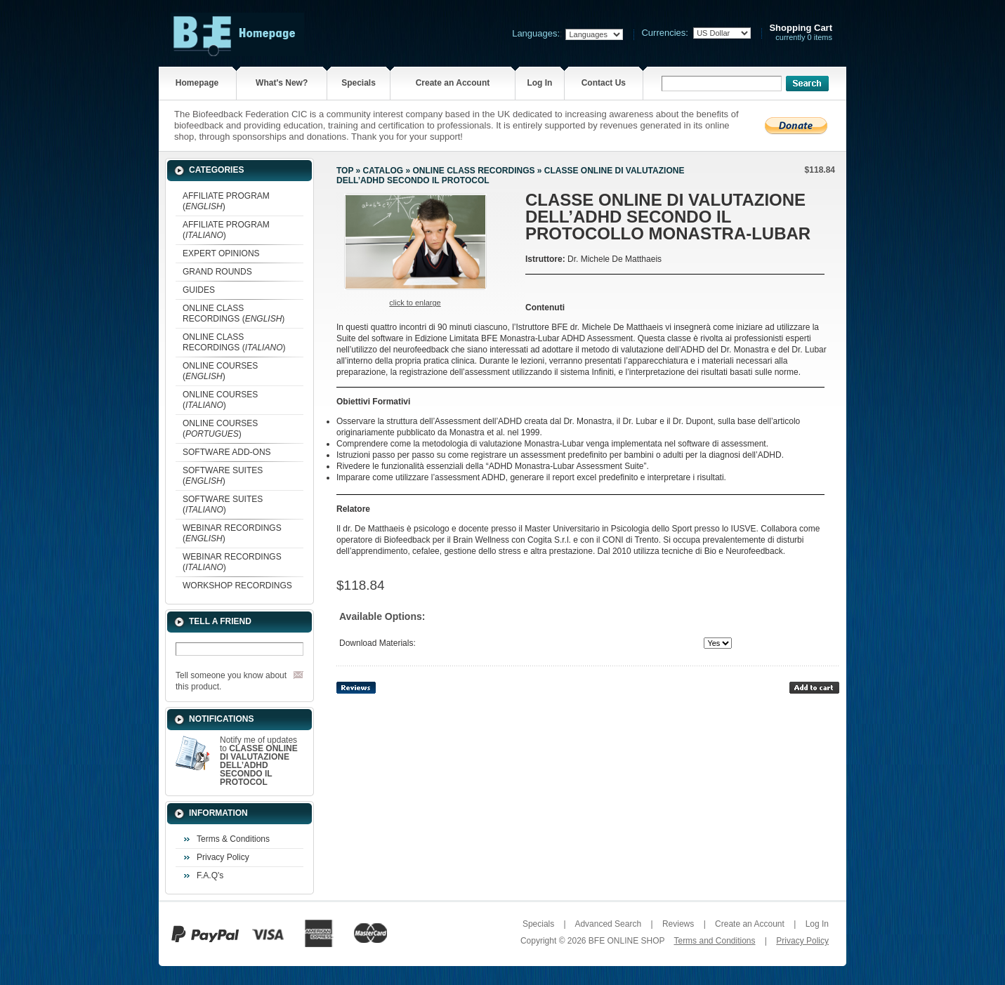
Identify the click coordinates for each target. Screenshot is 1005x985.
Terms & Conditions (233, 839)
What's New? (282, 83)
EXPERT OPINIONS (221, 253)
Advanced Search (607, 924)
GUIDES (199, 290)
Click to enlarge (414, 302)
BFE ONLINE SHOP (626, 941)
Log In (539, 83)
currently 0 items (800, 32)
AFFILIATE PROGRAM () (226, 201)
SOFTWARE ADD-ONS (227, 452)
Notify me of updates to (259, 761)
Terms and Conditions (714, 941)
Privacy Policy (223, 857)
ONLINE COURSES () (220, 371)
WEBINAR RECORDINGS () (232, 533)
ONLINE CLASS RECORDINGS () (233, 313)
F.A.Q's (210, 875)
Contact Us (604, 83)
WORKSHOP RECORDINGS (237, 585)
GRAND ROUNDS (217, 272)
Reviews (678, 924)
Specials (358, 83)
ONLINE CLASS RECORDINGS (473, 171)
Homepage (197, 83)
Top (344, 171)
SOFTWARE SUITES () (223, 475)
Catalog (383, 171)
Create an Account (453, 83)
